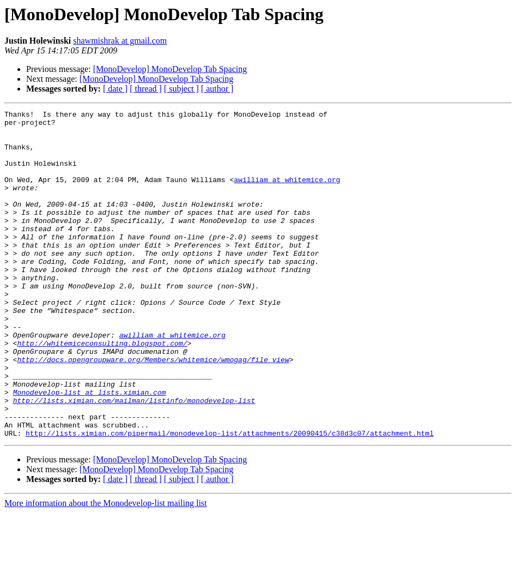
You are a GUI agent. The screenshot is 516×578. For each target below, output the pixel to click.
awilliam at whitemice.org (287, 194)
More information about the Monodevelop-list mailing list (105, 568)
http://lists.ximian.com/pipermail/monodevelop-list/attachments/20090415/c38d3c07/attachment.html (230, 498)
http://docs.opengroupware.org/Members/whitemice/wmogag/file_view (153, 410)
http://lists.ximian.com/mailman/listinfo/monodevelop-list (134, 459)
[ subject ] (181, 88)
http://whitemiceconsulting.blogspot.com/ (102, 390)
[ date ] (115, 88)
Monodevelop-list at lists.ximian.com (89, 449)
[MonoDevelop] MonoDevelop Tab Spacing (170, 69)
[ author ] (217, 88)
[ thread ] (146, 88)
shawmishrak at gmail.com (120, 40)
